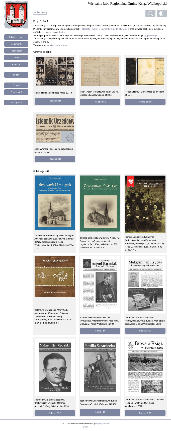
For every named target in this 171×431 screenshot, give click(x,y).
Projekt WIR (16, 92)
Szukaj (16, 85)
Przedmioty (16, 51)
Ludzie (16, 75)
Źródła (16, 57)
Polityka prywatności (102, 423)
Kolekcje (16, 64)
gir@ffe (85, 427)
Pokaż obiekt (55, 101)
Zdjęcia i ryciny (16, 37)
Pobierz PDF (100, 331)
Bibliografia (16, 102)
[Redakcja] (152, 35)
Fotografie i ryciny (89, 29)
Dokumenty (16, 44)
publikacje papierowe (57, 45)
